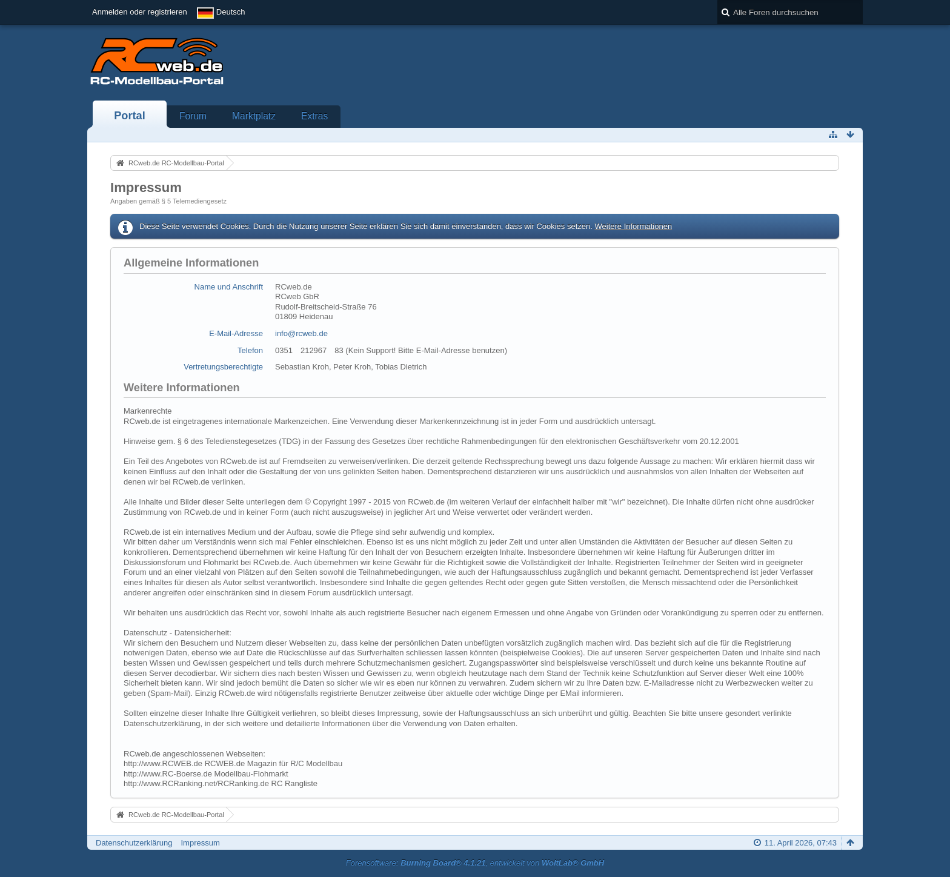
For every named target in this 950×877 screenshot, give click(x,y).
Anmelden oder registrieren (139, 11)
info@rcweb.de (301, 333)
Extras (314, 116)
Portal (129, 116)
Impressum (200, 842)
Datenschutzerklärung (134, 842)
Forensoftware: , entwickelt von (475, 862)
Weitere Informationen (633, 226)
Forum (193, 116)
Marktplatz (254, 116)
